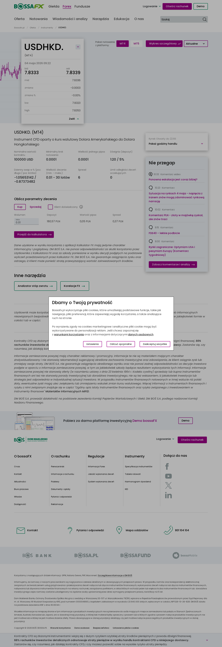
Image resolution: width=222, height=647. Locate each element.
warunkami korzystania (69, 334)
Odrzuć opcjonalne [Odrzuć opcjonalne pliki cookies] (121, 344)
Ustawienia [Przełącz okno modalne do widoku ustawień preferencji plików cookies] (92, 344)
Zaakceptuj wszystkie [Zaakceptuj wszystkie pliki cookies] (155, 344)
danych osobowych (140, 334)
